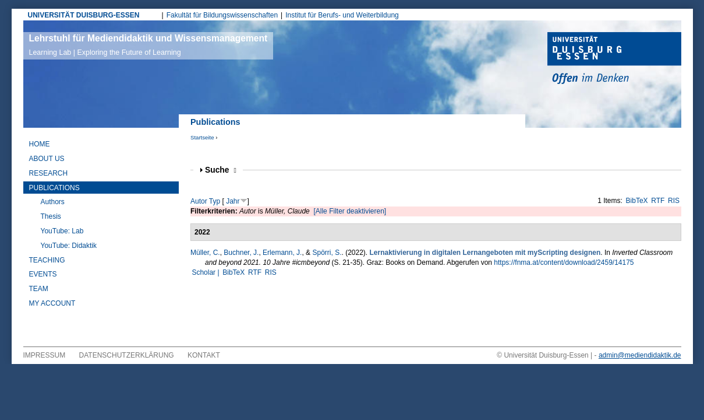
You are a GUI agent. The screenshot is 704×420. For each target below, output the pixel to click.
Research (48, 173)
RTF (657, 201)
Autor (198, 201)
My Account (52, 303)
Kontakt (204, 355)
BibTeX (637, 201)
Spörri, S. (326, 253)
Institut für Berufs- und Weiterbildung (342, 15)
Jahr (232, 201)
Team (38, 289)
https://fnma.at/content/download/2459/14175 (564, 262)
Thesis (51, 216)
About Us (47, 159)
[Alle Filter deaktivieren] (349, 211)
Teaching (47, 260)
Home (39, 144)
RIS (674, 201)
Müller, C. (205, 253)
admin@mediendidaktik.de (640, 355)
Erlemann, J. (282, 253)
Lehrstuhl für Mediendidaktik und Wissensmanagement (148, 45)
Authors (53, 202)
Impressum (44, 355)
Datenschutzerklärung (126, 355)
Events (43, 274)
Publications (54, 188)
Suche (220, 170)
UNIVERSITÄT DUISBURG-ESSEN (84, 15)
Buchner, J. (241, 253)
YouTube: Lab (62, 231)
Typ (214, 201)
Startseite (202, 137)
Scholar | (206, 272)
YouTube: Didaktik (69, 246)
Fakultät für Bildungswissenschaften (222, 15)
